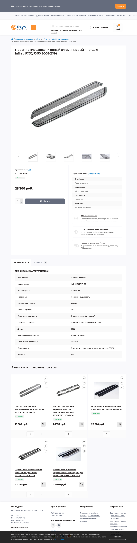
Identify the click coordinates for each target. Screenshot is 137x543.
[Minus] (21, 202)
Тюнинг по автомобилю (24, 39)
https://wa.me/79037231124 (53, 525)
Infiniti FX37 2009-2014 (60, 39)
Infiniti (38, 39)
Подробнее (59, 539)
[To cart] (43, 424)
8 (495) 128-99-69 (100, 27)
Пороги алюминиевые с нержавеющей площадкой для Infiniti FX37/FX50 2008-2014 (68, 473)
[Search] (53, 26)
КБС (29, 170)
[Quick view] (45, 378)
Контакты (121, 16)
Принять (117, 537)
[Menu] (33, 27)
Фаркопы (83, 521)
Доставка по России (76, 16)
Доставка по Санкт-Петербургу (50, 16)
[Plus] (21, 200)
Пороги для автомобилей (90, 516)
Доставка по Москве (24, 16)
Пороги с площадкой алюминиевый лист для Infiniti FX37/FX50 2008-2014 (29, 409)
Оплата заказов (95, 16)
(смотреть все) (94, 173)
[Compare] (45, 387)
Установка (110, 16)
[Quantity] (17, 201)
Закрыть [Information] (120, 6)
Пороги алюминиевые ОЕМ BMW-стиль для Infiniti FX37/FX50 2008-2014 (28, 473)
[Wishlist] (45, 383)
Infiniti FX (46, 39)
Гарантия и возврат (117, 529)
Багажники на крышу (88, 518)
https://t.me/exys (59, 525)
